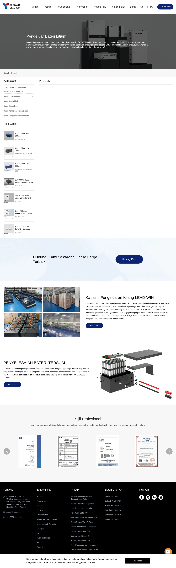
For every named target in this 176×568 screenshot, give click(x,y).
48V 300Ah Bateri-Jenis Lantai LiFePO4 (24, 197)
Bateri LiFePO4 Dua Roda (81, 508)
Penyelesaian (63, 7)
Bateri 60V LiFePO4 (113, 515)
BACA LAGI (94, 326)
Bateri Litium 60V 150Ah (22, 135)
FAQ (38, 533)
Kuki (47, 559)
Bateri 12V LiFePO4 (113, 496)
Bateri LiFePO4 (114, 489)
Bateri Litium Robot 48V (80, 536)
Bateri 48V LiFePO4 (113, 510)
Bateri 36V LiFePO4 (113, 506)
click (88, 41)
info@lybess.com (13, 512)
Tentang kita (99, 7)
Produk (47, 7)
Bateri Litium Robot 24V (80, 531)
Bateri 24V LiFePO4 (113, 501)
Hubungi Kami (165, 7)
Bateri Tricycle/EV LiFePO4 (82, 522)
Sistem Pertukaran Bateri (47, 519)
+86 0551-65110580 (14, 517)
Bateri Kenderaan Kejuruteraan (83, 527)
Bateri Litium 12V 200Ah (22, 149)
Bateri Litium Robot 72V (80, 541)
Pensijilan (40, 529)
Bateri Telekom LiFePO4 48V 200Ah (23, 212)
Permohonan (81, 7)
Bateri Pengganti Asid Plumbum (83, 545)
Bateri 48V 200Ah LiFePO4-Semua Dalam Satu (22, 228)
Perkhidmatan (118, 7)
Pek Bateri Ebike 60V (79, 513)
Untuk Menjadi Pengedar (46, 524)
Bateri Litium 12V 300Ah (22, 165)
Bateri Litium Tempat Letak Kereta (84, 550)
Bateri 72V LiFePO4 (113, 519)
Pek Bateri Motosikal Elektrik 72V (84, 517)
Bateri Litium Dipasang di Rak (82, 504)
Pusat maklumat (43, 538)
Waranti (40, 547)
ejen (38, 542)
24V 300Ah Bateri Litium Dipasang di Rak (24, 181)
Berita (133, 7)
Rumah (34, 7)
